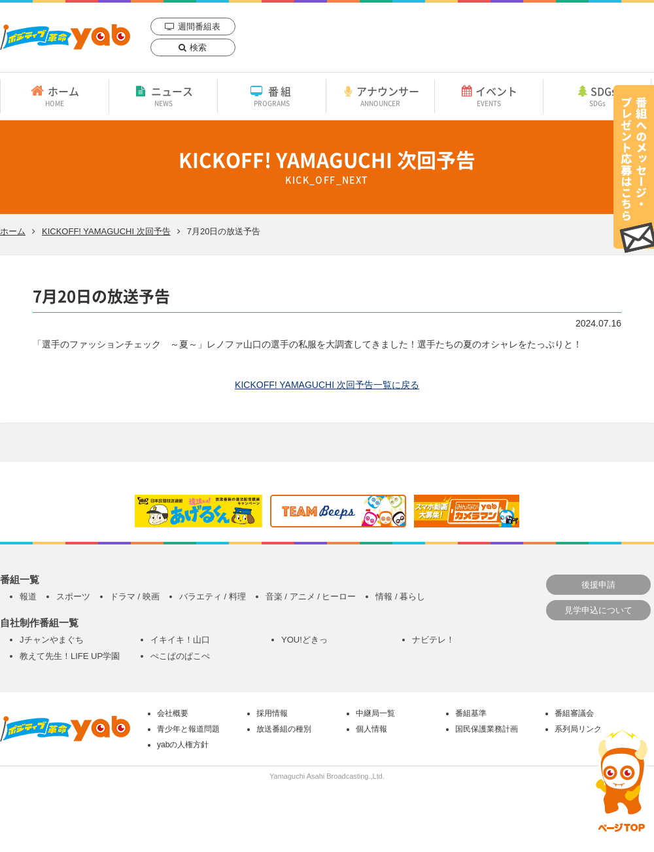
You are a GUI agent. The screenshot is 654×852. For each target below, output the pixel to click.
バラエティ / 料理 (212, 596)
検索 (198, 47)
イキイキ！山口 (180, 640)
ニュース (163, 95)
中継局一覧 (375, 713)
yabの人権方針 (183, 744)
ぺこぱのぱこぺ (180, 656)
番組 (272, 95)
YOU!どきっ (304, 640)
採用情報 (272, 713)
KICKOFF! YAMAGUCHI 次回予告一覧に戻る (327, 385)
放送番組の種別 (283, 729)
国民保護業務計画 (486, 729)
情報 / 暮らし (400, 596)
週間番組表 (199, 26)
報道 (28, 596)
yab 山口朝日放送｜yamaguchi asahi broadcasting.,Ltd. (65, 37)
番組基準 (471, 713)
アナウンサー (380, 95)
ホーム (55, 95)
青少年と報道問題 (188, 729)
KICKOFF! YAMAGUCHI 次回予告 (106, 231)
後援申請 (598, 585)
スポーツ (73, 596)
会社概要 (172, 713)
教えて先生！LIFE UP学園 (70, 656)
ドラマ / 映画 (135, 596)
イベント (489, 95)
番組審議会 (574, 713)
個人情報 (371, 729)
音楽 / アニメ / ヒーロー (311, 596)
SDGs (597, 95)
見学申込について (598, 610)
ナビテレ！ (433, 640)
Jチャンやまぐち (52, 640)
